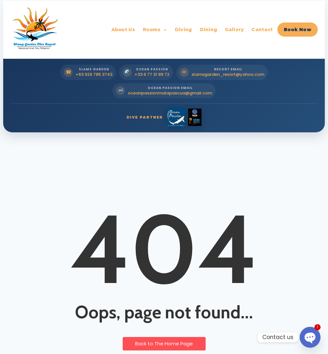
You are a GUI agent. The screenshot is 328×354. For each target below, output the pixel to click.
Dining (208, 29)
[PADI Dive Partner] (194, 117)
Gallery (234, 29)
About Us (123, 29)
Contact (262, 29)
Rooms (152, 29)
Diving (183, 29)
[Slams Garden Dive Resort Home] (34, 29)
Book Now (297, 29)
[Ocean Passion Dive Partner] (176, 117)
